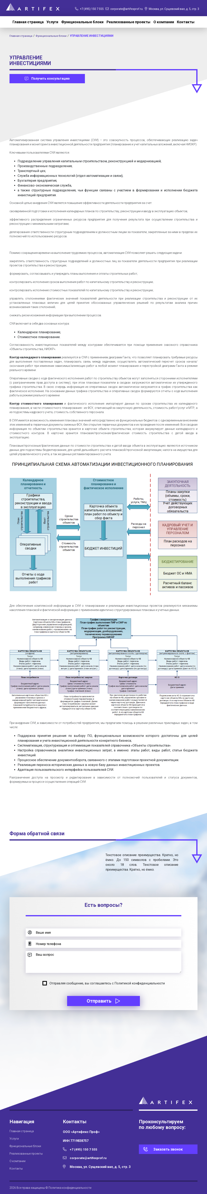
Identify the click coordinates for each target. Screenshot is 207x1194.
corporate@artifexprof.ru (124, 9)
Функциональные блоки (82, 22)
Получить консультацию (47, 78)
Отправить (103, 1001)
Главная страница (28, 22)
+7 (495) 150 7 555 (89, 9)
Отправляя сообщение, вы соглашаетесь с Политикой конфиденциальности (107, 983)
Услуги (52, 22)
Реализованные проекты (128, 22)
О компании (163, 22)
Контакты (185, 22)
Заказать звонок (168, 1149)
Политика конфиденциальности (70, 1187)
